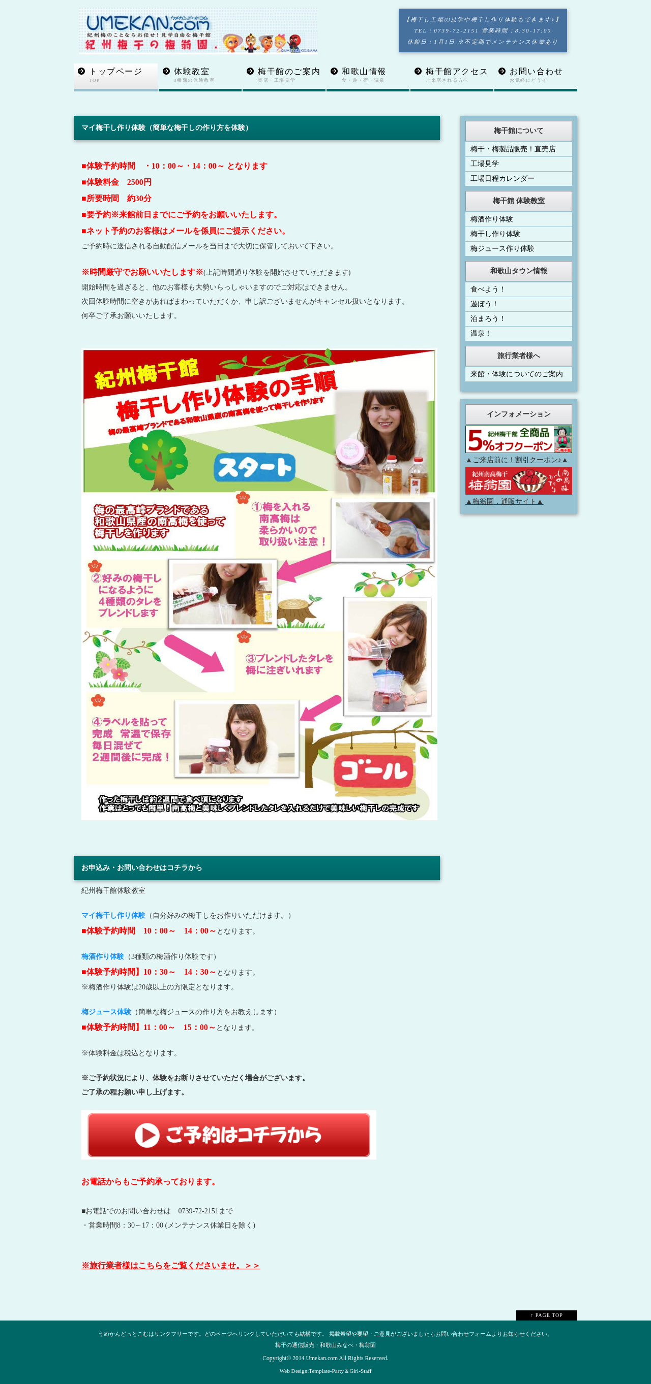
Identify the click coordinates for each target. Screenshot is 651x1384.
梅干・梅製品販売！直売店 (513, 149)
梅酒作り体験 (491, 219)
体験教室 (208, 75)
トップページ (123, 75)
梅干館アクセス (459, 75)
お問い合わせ (543, 75)
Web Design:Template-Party (312, 1371)
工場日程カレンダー (502, 178)
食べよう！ (488, 289)
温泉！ (481, 333)
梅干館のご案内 (292, 75)
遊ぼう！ (484, 304)
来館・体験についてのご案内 (516, 374)
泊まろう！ (488, 319)
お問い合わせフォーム (463, 1334)
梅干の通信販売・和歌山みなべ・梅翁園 (325, 1345)
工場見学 (484, 164)
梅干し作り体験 (495, 234)
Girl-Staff (360, 1371)
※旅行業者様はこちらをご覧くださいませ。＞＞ (170, 1265)
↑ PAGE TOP (546, 1315)
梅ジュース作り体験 (502, 248)
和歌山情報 (375, 75)
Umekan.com (322, 1358)
